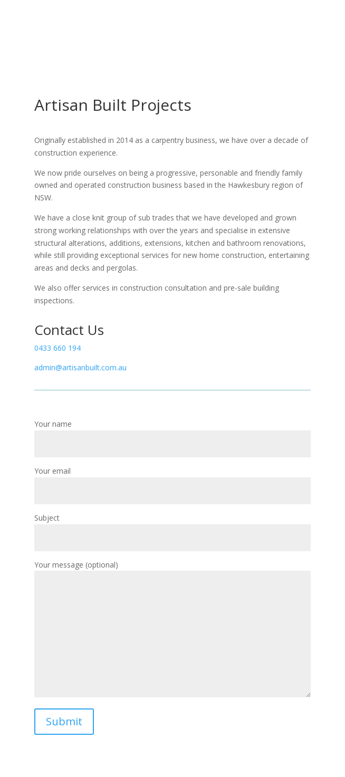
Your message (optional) (172, 630)
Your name (172, 434)
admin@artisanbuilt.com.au (80, 367)
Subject (172, 528)
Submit (64, 721)
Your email (172, 481)
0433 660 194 (57, 348)
